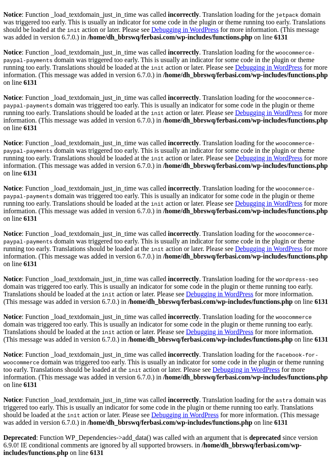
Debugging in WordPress (185, 29)
